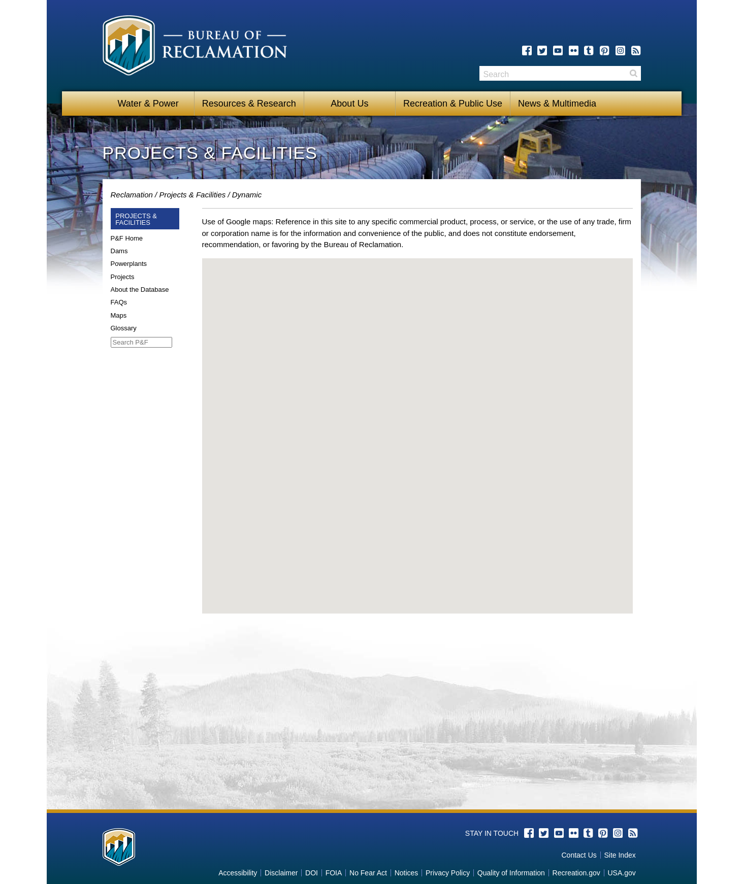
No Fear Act (368, 873)
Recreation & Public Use (452, 103)
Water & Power (147, 103)
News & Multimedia (557, 103)
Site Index (619, 855)
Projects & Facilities (192, 194)
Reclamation (132, 194)
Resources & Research (249, 103)
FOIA (334, 873)
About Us (349, 103)
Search (633, 73)
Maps (119, 315)
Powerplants (129, 263)
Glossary (124, 328)
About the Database (140, 289)
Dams (119, 251)
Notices (406, 873)
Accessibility (237, 873)
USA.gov (621, 873)
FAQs (119, 302)
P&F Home (127, 238)
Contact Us (579, 855)
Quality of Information (511, 873)
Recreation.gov (576, 873)
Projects (123, 277)
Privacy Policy (448, 873)
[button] (417, 426)
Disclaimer (281, 873)
